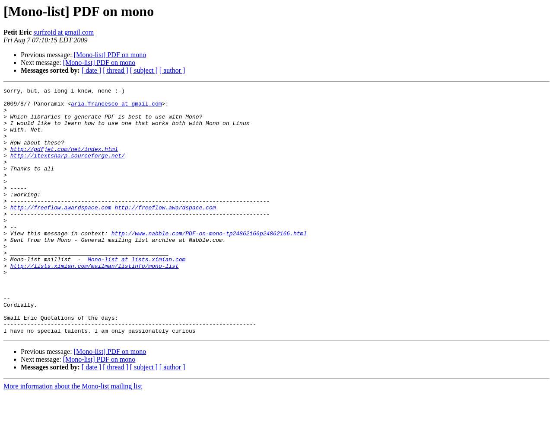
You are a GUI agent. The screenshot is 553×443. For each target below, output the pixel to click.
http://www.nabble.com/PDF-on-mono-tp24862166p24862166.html (209, 263)
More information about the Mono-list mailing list (72, 435)
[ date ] (91, 70)
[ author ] (172, 70)
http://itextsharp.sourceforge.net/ (67, 169)
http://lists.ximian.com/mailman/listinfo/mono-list (94, 302)
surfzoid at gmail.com (63, 32)
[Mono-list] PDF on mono (110, 54)
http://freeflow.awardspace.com (60, 232)
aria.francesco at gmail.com (116, 107)
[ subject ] (144, 70)
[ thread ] (115, 70)
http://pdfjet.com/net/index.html (64, 162)
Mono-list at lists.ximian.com (136, 294)
